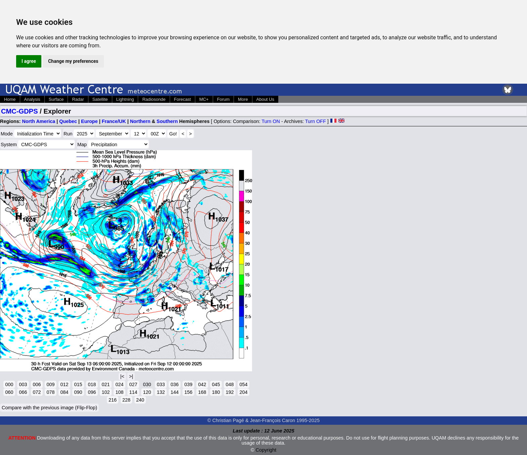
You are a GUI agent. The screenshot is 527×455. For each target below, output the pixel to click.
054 (243, 384)
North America (38, 121)
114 (133, 392)
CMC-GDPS (19, 111)
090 (78, 392)
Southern (167, 121)
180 (216, 392)
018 (92, 384)
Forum (223, 99)
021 (106, 384)
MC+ (204, 99)
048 (230, 384)
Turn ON (270, 121)
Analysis (32, 99)
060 (9, 392)
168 (202, 392)
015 (78, 384)
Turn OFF (315, 121)
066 (23, 392)
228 (126, 400)
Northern (140, 121)
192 (230, 392)
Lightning (125, 99)
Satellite (100, 99)
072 (37, 392)
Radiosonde (153, 99)
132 (161, 392)
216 (113, 400)
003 (23, 384)
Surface (56, 99)
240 (140, 400)
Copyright (266, 450)
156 (188, 392)
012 (64, 384)
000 (9, 384)
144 (174, 392)
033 (161, 384)
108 (119, 392)
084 (64, 392)
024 (119, 384)
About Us (265, 99)
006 (37, 384)
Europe (89, 121)
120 (147, 392)
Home (10, 99)
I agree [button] (29, 61)
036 (174, 384)
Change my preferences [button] (73, 61)
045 (216, 384)
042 (202, 384)
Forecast (182, 99)
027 (133, 384)
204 (243, 392)
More (243, 99)
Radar (78, 99)
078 (50, 392)
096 (92, 392)
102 (106, 392)
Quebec (68, 121)
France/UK (114, 121)
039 (188, 384)
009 (50, 384)
